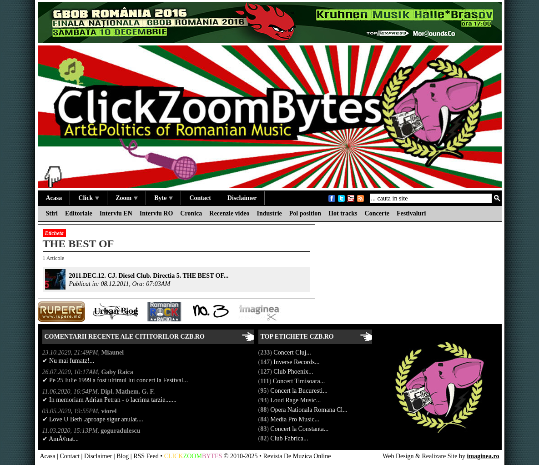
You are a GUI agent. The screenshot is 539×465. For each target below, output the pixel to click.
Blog (122, 456)
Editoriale (78, 213)
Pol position (305, 213)
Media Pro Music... (295, 419)
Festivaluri (411, 213)
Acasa (54, 198)
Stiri (52, 213)
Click (88, 198)
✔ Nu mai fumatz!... (68, 360)
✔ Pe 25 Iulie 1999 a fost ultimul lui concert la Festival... (115, 380)
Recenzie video (229, 213)
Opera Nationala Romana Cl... (309, 409)
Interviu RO (156, 213)
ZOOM (192, 456)
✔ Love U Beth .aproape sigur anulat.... (92, 419)
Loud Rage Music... (296, 400)
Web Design (398, 456)
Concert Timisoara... (300, 381)
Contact (200, 198)
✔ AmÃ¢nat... (60, 438)
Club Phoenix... (294, 371)
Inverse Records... (297, 362)
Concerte (377, 213)
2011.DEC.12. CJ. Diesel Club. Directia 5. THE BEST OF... (149, 275)
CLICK (173, 456)
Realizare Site (439, 456)
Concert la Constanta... (300, 428)
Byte (163, 198)
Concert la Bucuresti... (299, 390)
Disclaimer (242, 198)
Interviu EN (116, 213)
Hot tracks (342, 213)
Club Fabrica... (290, 438)
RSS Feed (146, 456)
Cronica (191, 213)
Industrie (269, 213)
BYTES (212, 456)
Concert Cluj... (292, 352)
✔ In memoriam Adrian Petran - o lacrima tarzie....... (109, 399)
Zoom (127, 198)
